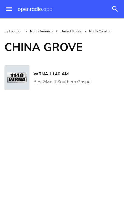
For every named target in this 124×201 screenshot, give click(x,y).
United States (70, 31)
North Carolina (100, 31)
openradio (35, 9)
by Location (13, 31)
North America (41, 31)
